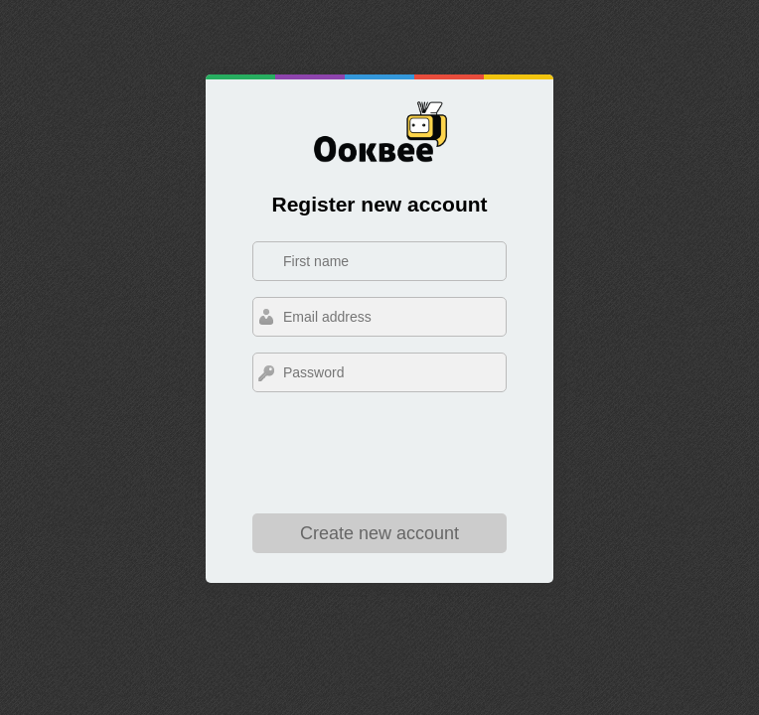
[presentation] (379, 457)
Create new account (379, 533)
